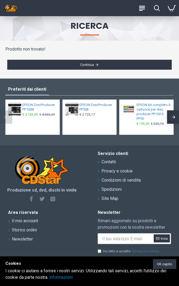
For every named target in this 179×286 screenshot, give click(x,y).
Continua (87, 65)
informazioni (61, 277)
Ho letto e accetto (129, 251)
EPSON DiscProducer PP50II (95, 107)
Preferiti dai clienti (27, 89)
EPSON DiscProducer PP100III (38, 107)
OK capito (164, 264)
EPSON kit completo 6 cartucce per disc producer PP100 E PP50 (153, 112)
